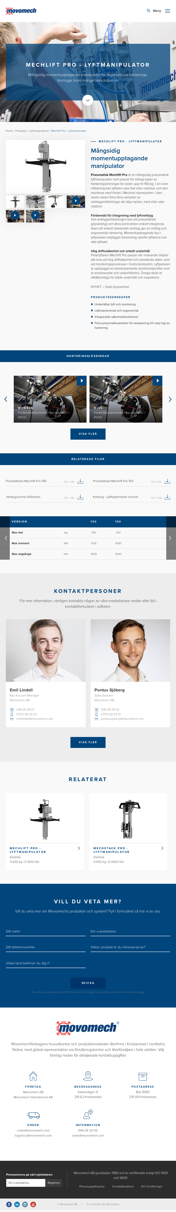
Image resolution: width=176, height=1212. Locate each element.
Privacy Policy (103, 994)
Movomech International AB (33, 1099)
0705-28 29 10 (111, 715)
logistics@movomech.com (33, 1137)
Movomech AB (33, 1094)
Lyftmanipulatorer (39, 131)
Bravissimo (113, 1206)
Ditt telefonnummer (20, 949)
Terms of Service (127, 994)
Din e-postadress (103, 933)
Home (9, 131)
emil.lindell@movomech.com (35, 720)
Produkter (21, 131)
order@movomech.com (33, 1132)
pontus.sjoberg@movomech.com (123, 720)
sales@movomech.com (88, 1137)
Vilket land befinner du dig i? (27, 965)
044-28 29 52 (110, 710)
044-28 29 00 (88, 1132)
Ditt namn (13, 933)
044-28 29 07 (25, 710)
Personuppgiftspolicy (92, 1188)
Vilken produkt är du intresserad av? (118, 949)
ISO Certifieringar (152, 1188)
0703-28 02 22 (26, 715)
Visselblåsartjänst (123, 1188)
